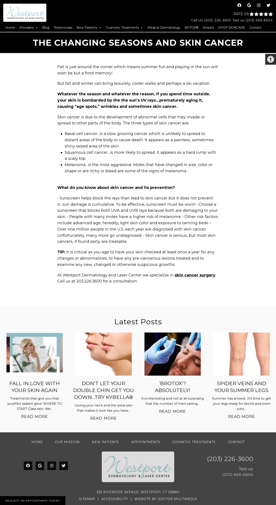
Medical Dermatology (163, 28)
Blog (45, 28)
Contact (255, 28)
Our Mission (67, 442)
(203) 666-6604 (259, 20)
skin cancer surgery (195, 275)
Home (10, 28)
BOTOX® (191, 28)
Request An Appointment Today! (32, 500)
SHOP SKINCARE (231, 28)
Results (208, 28)
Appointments (145, 442)
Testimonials (63, 28)
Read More (34, 416)
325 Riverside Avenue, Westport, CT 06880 (138, 492)
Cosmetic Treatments (124, 28)
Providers (28, 28)
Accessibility (115, 499)
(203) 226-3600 (217, 20)
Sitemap (87, 499)
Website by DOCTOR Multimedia (166, 499)
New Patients (89, 28)
